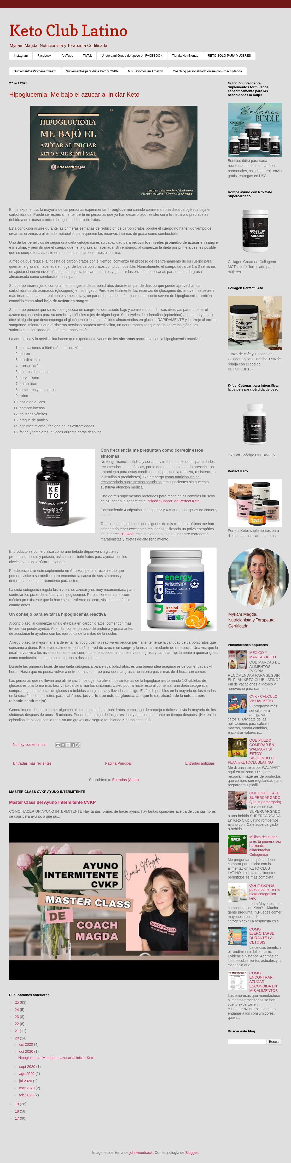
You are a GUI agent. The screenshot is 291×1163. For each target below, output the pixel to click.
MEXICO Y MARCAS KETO (262, 654)
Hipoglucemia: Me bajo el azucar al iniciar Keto (74, 94)
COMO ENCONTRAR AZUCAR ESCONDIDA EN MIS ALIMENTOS (263, 982)
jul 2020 (26, 1081)
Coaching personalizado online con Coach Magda (207, 71)
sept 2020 (27, 1067)
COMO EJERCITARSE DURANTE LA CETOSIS (261, 935)
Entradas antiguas (200, 763)
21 (17, 1031)
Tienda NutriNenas (185, 55)
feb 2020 (26, 1095)
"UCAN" (127, 534)
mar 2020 (27, 1088)
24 (17, 1010)
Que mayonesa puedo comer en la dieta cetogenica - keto (264, 891)
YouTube (67, 55)
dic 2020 (26, 1044)
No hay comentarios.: (30, 744)
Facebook (44, 55)
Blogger (191, 1152)
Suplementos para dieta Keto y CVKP (92, 71)
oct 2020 (26, 1051)
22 (17, 1024)
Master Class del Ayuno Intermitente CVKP (52, 802)
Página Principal (118, 763)
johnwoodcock (141, 1152)
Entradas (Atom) (125, 780)
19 (17, 1104)
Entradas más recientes (32, 763)
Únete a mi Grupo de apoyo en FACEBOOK (131, 55)
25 (17, 1002)
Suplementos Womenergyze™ (35, 71)
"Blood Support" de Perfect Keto (174, 501)
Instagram (21, 55)
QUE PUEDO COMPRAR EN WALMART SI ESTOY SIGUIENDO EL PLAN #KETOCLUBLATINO (251, 751)
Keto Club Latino (68, 30)
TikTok (87, 55)
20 (17, 1038)
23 (17, 1017)
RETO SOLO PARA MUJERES (229, 55)
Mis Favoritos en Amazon (145, 71)
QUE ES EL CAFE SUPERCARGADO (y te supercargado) (265, 797)
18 (17, 1111)
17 (17, 1118)
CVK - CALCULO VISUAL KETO (263, 698)
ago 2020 (27, 1074)
